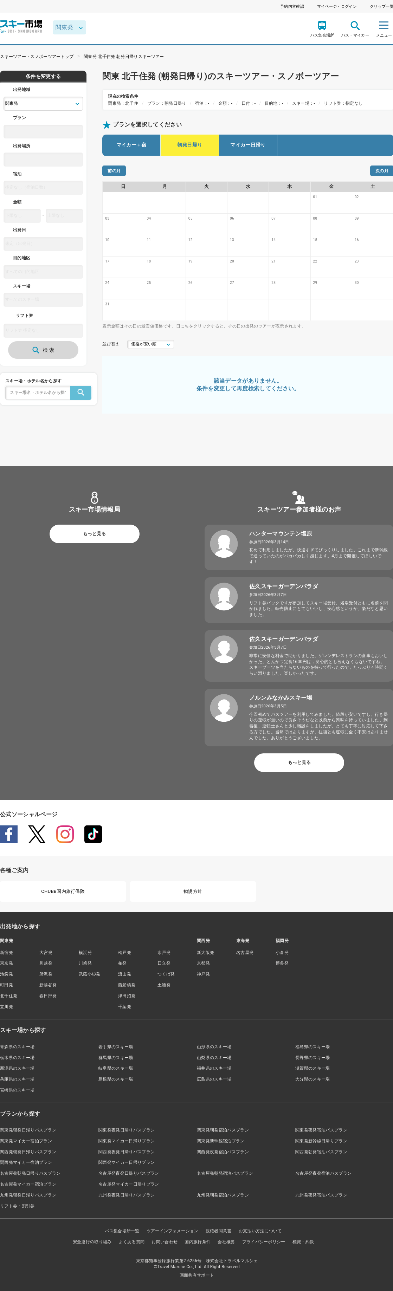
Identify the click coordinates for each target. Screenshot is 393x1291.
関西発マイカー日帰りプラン (126, 1162)
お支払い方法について (260, 1230)
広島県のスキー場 (214, 1079)
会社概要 (226, 1241)
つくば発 (166, 974)
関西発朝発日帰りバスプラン (28, 1151)
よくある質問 (132, 1241)
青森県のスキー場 (17, 1046)
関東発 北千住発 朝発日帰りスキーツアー (124, 56)
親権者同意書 (219, 1230)
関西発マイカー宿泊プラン (26, 1162)
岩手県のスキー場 (115, 1046)
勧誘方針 (192, 891)
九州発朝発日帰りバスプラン (28, 1195)
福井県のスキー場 (214, 1068)
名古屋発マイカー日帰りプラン (128, 1184)
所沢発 (45, 974)
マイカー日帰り (247, 145)
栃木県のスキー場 (17, 1057)
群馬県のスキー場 (115, 1057)
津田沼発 (126, 995)
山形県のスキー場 (214, 1046)
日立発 (163, 963)
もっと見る (94, 533)
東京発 (6, 963)
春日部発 (48, 995)
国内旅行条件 (198, 1241)
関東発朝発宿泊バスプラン (223, 1130)
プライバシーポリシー (263, 1241)
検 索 (43, 349)
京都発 (203, 963)
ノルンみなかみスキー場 (281, 697)
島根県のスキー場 (115, 1079)
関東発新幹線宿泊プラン (221, 1140)
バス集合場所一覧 (122, 1230)
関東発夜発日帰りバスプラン (126, 1130)
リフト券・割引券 (17, 1206)
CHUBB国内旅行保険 (63, 891)
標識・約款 (303, 1241)
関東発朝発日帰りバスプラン (28, 1130)
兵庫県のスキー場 (17, 1079)
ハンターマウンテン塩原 (281, 533)
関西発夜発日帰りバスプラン (126, 1151)
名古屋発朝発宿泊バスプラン (225, 1173)
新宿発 (6, 952)
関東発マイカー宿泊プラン (26, 1140)
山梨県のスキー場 (214, 1057)
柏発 (122, 963)
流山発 (124, 974)
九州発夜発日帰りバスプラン (126, 1195)
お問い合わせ (165, 1241)
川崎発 (85, 963)
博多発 (282, 963)
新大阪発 (205, 952)
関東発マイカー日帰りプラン (126, 1140)
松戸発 (124, 952)
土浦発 (163, 984)
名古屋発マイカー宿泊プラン (28, 1184)
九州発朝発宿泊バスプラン (223, 1195)
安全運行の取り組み (92, 1241)
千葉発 (124, 1006)
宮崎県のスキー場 (17, 1090)
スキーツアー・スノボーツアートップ (36, 56)
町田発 (6, 984)
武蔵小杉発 (90, 974)
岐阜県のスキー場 (115, 1068)
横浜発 (85, 952)
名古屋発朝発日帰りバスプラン (30, 1173)
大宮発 (45, 952)
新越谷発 (48, 984)
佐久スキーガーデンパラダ (283, 586)
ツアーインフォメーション (173, 1230)
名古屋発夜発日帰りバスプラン (128, 1173)
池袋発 (6, 974)
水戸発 (163, 952)
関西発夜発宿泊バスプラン (223, 1151)
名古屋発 (244, 952)
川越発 (45, 963)
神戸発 (203, 974)
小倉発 (282, 952)
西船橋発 (126, 984)
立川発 (6, 1006)
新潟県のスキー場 (17, 1068)
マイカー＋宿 (131, 145)
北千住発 (8, 995)
